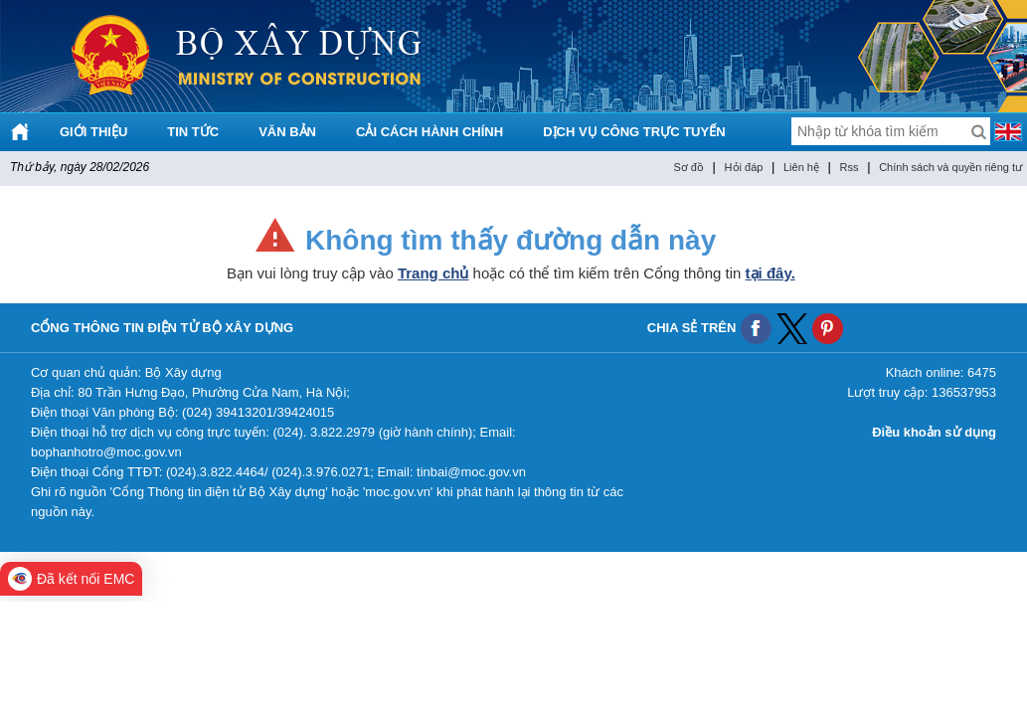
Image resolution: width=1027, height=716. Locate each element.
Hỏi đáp (744, 167)
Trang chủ (433, 273)
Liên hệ (801, 167)
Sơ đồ (688, 167)
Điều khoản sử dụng (934, 432)
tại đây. (770, 273)
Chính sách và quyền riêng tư (950, 167)
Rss (849, 167)
